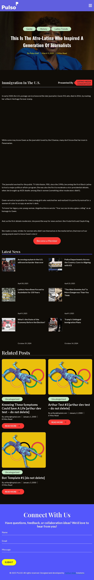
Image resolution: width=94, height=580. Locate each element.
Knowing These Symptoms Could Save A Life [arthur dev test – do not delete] (21, 408)
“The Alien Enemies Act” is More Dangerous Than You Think (77, 292)
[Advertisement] (20, 117)
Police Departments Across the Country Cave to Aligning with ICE (78, 262)
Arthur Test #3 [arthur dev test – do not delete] (69, 406)
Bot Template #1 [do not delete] (23, 478)
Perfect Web (74, 573)
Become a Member (47, 240)
